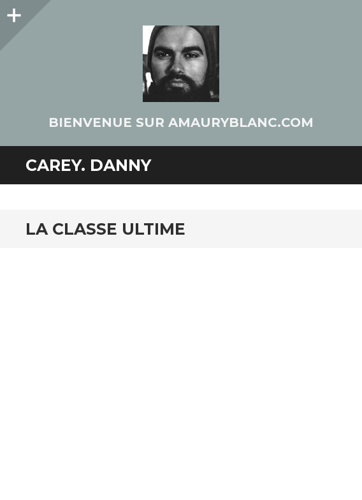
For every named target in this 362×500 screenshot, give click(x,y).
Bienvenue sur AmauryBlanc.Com (181, 122)
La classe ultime (105, 229)
